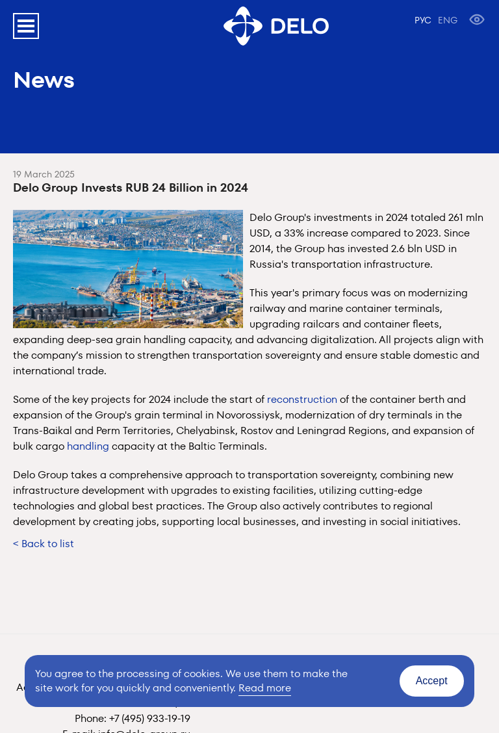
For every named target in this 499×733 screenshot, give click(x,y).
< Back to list (43, 543)
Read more (264, 687)
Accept (432, 680)
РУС (423, 20)
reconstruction (302, 399)
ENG (447, 20)
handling (88, 446)
